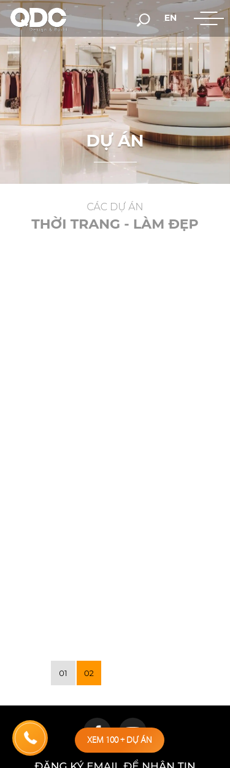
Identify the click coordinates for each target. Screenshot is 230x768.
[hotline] (30, 738)
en (170, 17)
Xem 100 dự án (119, 739)
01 (63, 673)
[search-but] (143, 19)
